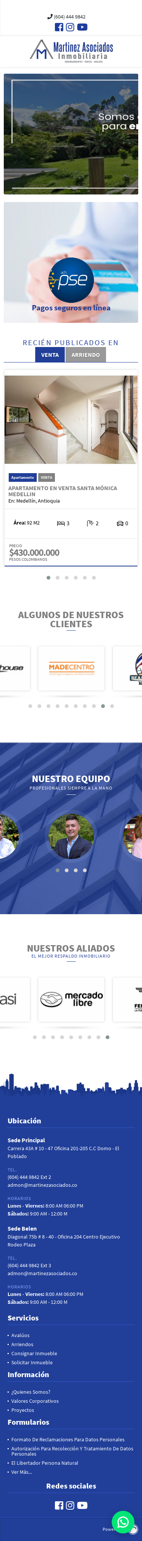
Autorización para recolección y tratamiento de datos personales (72, 1451)
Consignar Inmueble (34, 1353)
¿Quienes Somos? (30, 1391)
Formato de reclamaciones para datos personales (68, 1439)
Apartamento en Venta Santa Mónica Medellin (62, 491)
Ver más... (21, 1472)
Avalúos (20, 1335)
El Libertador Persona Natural (44, 1462)
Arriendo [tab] (86, 354)
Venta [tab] (50, 354)
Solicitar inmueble (32, 1362)
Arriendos (22, 1344)
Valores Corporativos (35, 1401)
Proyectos (22, 1410)
